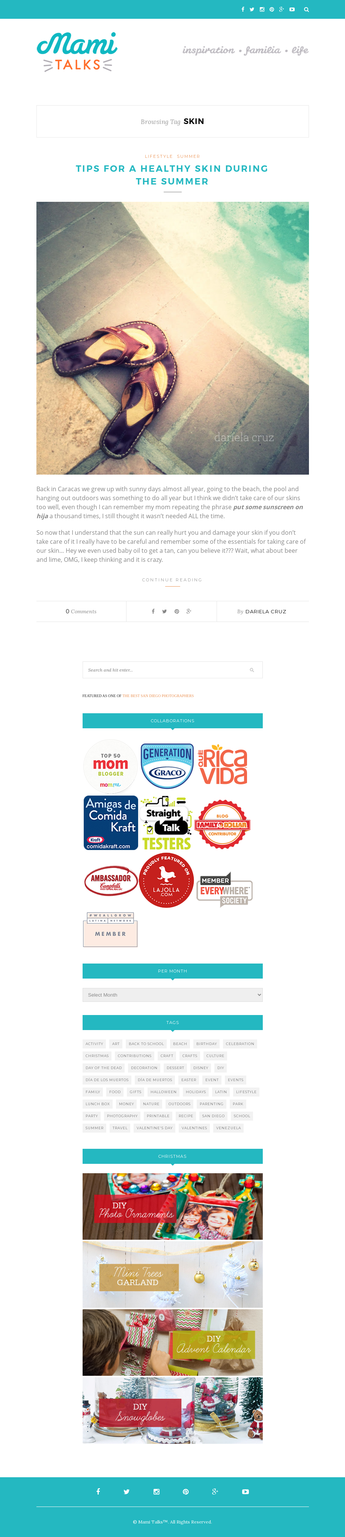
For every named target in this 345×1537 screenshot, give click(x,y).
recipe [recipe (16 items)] (186, 1116)
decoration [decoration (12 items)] (144, 1068)
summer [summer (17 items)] (95, 1128)
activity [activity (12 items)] (94, 1044)
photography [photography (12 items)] (122, 1116)
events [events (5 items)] (236, 1080)
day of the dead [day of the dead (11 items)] (104, 1068)
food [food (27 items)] (115, 1092)
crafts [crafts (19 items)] (189, 1056)
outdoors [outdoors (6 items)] (180, 1104)
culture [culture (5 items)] (215, 1056)
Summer (188, 156)
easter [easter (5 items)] (188, 1080)
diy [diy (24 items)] (220, 1068)
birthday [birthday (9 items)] (206, 1044)
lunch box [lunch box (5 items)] (98, 1104)
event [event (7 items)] (212, 1080)
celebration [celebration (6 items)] (240, 1044)
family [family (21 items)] (93, 1092)
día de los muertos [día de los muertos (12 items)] (107, 1080)
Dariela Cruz (266, 611)
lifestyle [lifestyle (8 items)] (246, 1092)
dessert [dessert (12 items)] (175, 1068)
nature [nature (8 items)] (151, 1104)
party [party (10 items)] (92, 1116)
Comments (81, 611)
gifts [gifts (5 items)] (136, 1092)
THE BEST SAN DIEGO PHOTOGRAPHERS (158, 696)
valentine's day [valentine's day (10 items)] (155, 1128)
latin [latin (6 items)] (221, 1092)
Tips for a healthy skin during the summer (172, 175)
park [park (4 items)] (238, 1104)
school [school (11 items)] (242, 1116)
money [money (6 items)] (126, 1104)
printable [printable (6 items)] (158, 1116)
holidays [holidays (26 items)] (196, 1092)
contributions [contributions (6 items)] (135, 1056)
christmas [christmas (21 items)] (97, 1056)
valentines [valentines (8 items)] (194, 1128)
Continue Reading (172, 582)
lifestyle (159, 156)
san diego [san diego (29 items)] (213, 1116)
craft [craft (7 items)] (167, 1056)
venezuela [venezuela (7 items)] (228, 1128)
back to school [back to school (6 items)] (146, 1044)
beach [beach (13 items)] (180, 1044)
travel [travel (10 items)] (120, 1128)
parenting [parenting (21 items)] (212, 1104)
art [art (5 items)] (116, 1044)
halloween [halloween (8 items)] (164, 1092)
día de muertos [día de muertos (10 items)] (155, 1080)
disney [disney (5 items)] (200, 1068)
